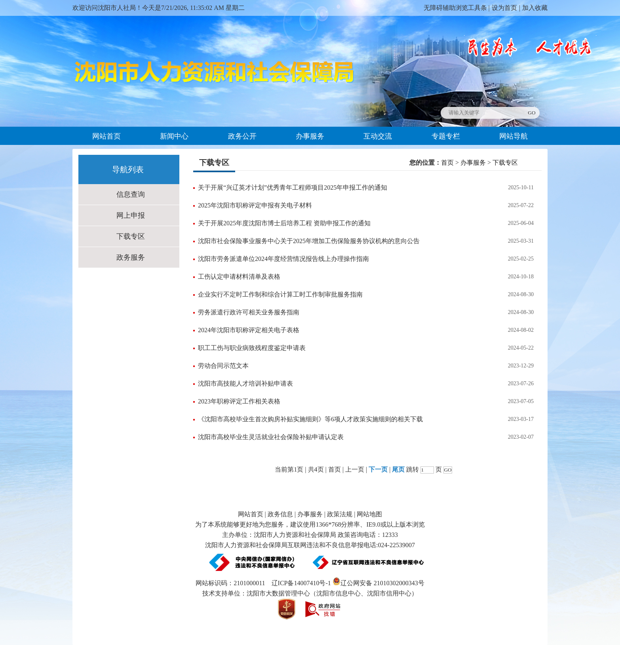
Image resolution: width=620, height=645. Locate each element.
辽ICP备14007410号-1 (301, 583)
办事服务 (310, 136)
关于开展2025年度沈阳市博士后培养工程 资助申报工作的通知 (284, 223)
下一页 (378, 469)
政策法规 (339, 514)
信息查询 (130, 194)
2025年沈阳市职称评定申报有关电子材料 (255, 205)
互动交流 (377, 136)
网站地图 (369, 514)
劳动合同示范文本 (223, 365)
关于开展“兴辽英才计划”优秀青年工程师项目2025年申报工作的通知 (292, 187)
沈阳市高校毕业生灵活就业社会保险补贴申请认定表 (271, 437)
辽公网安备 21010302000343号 (378, 583)
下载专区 (130, 236)
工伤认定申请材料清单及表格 (239, 276)
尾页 (398, 469)
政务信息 (280, 514)
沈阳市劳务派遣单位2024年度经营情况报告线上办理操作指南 (283, 258)
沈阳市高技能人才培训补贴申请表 (245, 383)
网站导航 (513, 136)
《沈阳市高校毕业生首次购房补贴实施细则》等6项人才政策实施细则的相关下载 (310, 419)
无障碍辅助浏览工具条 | (457, 7)
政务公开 (242, 136)
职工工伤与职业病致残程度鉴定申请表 (252, 347)
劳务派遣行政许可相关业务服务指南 (248, 312)
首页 (447, 162)
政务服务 (130, 257)
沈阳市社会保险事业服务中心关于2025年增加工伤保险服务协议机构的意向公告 (309, 241)
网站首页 (106, 136)
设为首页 (504, 7)
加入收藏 (535, 7)
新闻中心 (174, 136)
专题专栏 (446, 136)
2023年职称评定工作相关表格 (239, 401)
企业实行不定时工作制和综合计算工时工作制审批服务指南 (280, 294)
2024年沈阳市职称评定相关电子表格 (248, 330)
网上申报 (130, 215)
